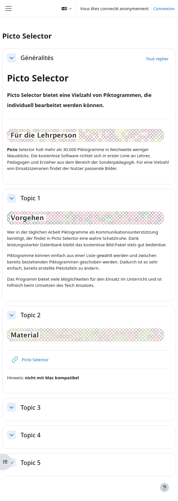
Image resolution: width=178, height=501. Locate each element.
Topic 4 (31, 435)
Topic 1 (31, 198)
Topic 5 (31, 462)
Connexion (164, 8)
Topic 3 (31, 407)
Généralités (37, 57)
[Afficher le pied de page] (164, 487)
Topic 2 (31, 315)
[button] (66, 8)
